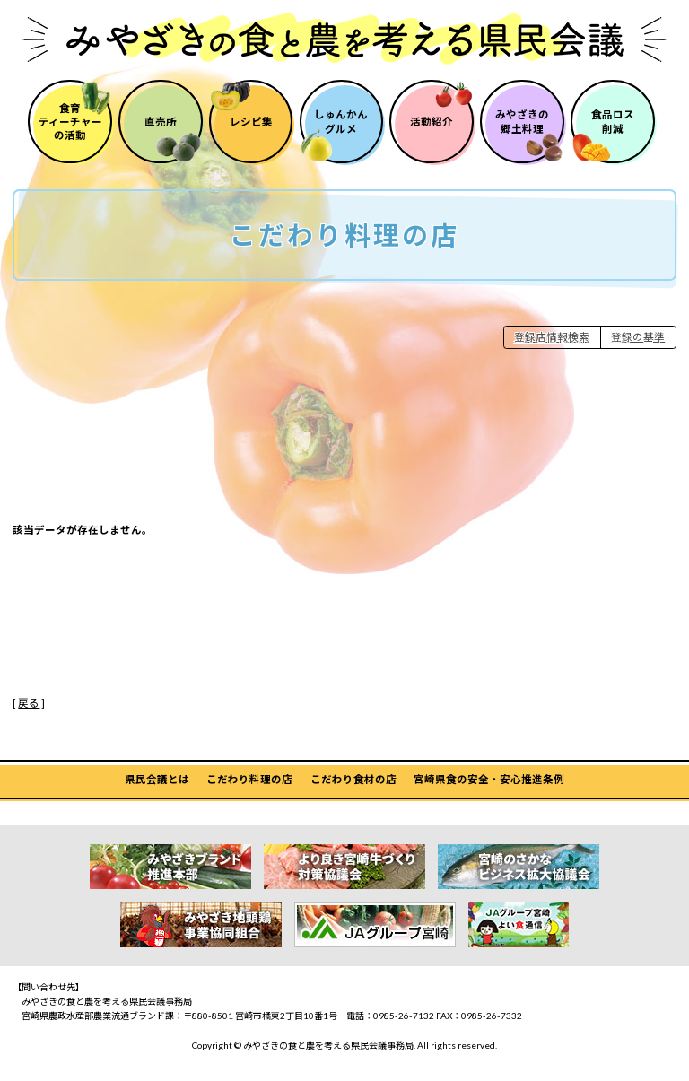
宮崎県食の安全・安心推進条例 (489, 779)
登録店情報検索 (551, 337)
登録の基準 (638, 337)
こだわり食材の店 (353, 779)
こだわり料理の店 (249, 779)
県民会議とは (157, 779)
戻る (28, 703)
